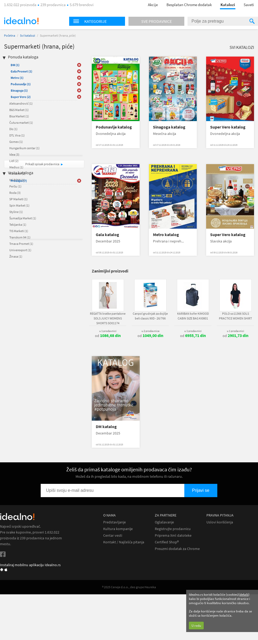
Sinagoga (19, 90)
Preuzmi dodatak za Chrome (177, 549)
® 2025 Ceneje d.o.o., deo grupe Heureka (129, 587)
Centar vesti (112, 535)
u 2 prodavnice (150, 331)
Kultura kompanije (118, 529)
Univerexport (20, 250)
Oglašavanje (164, 522)
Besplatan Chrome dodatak (189, 4)
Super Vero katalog (227, 127)
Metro (17, 78)
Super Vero (21, 97)
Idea (14, 154)
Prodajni (19, 181)
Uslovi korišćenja (219, 522)
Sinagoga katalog (169, 127)
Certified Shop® (167, 542)
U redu (196, 625)
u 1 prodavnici (107, 331)
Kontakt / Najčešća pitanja (123, 542)
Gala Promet (21, 71)
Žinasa (15, 256)
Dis (13, 129)
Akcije (153, 4)
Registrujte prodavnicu (173, 529)
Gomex (16, 142)
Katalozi (227, 4)
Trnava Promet (21, 244)
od (108, 335)
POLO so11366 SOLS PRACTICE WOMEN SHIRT (235, 316)
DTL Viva (17, 135)
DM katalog (106, 426)
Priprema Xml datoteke (173, 535)
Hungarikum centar (24, 148)
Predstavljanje (114, 522)
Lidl (14, 161)
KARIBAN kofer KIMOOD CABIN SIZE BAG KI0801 (193, 316)
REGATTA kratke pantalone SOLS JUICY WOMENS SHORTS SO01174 (108, 318)
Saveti (249, 4)
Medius (16, 167)
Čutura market (21, 123)
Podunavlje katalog (114, 127)
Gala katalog (107, 234)
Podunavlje (21, 84)
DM (15, 65)
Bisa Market (19, 116)
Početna (9, 35)
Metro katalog (166, 234)
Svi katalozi (27, 35)
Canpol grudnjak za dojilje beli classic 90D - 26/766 (150, 316)
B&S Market (19, 110)
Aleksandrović (21, 103)
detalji (244, 594)
